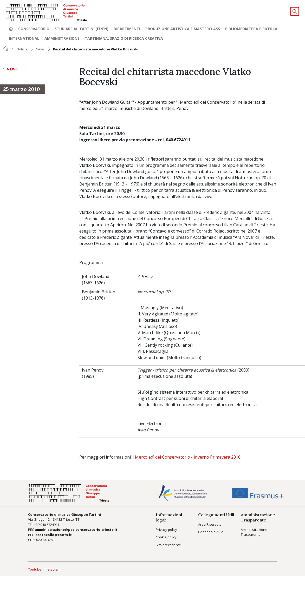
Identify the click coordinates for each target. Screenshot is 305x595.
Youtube (34, 569)
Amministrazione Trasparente (254, 532)
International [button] (24, 38)
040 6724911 (49, 524)
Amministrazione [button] (62, 38)
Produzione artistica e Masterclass (182, 28)
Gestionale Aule (210, 532)
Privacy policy (166, 529)
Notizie (22, 49)
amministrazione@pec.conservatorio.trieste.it (76, 529)
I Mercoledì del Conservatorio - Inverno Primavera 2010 (187, 457)
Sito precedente (168, 545)
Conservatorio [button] (33, 28)
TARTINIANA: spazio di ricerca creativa (124, 38)
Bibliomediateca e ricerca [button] (251, 28)
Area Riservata (210, 524)
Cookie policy (166, 537)
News (40, 49)
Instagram (53, 569)
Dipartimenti (127, 28)
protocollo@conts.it (53, 534)
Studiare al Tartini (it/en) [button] (81, 28)
